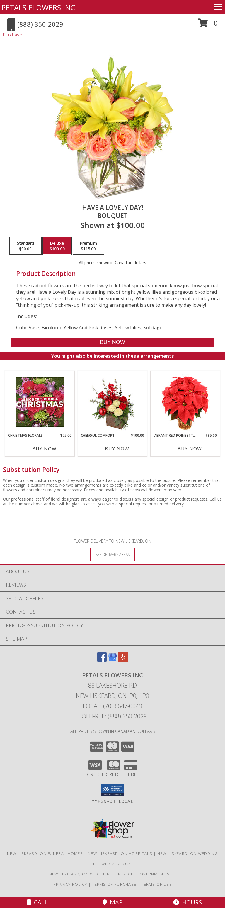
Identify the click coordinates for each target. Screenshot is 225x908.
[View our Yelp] (123, 659)
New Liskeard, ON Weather (79, 874)
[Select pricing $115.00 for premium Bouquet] (88, 245)
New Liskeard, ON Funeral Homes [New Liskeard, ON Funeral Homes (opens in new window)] (45, 853)
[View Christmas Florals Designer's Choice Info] (40, 402)
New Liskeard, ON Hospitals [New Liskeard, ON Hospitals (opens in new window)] (120, 853)
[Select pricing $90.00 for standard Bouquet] (25, 245)
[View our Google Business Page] (112, 659)
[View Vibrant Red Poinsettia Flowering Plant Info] (185, 402)
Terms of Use (156, 884)
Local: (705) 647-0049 (112, 706)
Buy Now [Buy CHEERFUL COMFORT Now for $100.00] (117, 448)
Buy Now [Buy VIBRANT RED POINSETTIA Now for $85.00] (190, 448)
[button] (208, 25)
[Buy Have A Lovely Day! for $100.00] (112, 342)
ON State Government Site (145, 874)
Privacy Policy (70, 884)
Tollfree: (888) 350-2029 (113, 716)
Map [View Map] (112, 902)
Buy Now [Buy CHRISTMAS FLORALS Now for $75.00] (44, 448)
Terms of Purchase (114, 884)
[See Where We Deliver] (112, 554)
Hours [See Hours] (187, 902)
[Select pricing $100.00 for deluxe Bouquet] (57, 245)
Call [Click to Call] (37, 902)
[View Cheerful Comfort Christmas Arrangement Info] (112, 401)
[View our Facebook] (102, 659)
